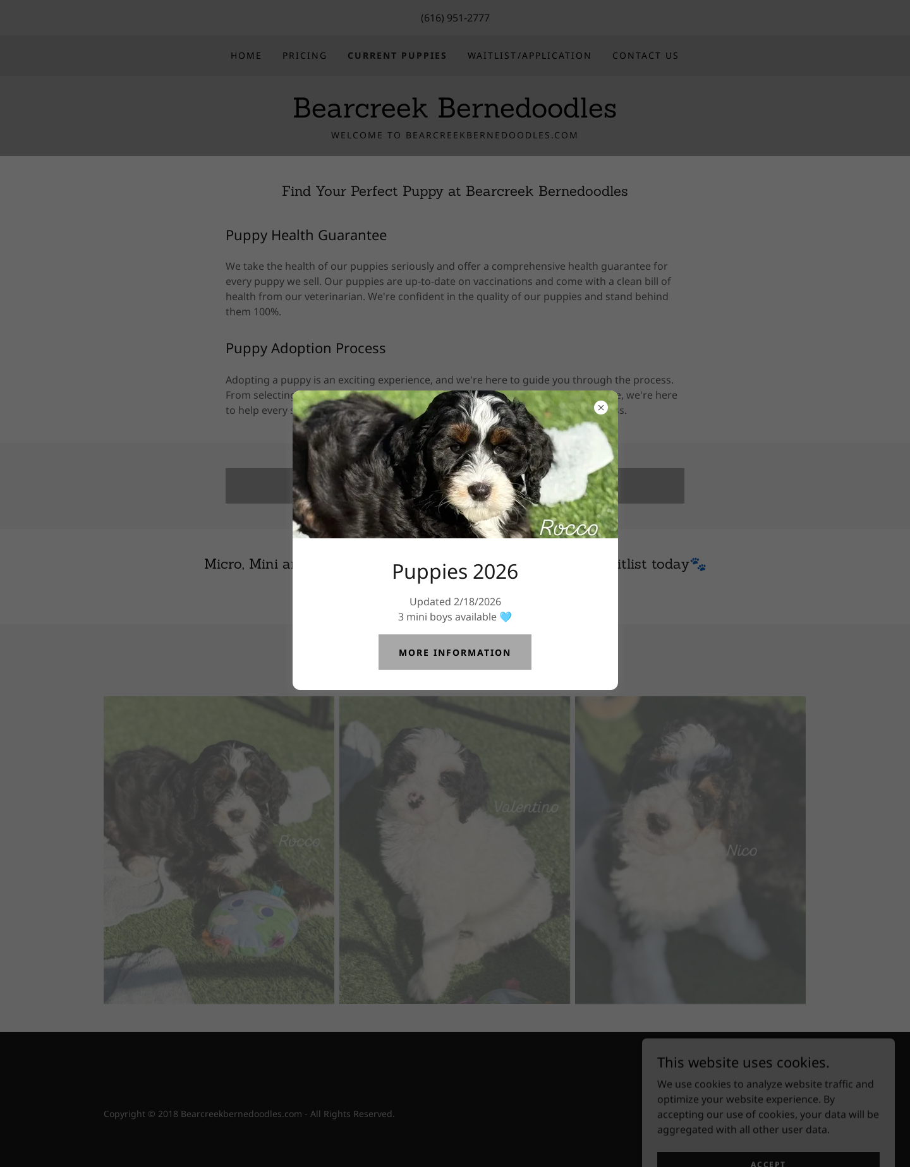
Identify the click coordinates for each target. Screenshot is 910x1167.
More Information (455, 652)
